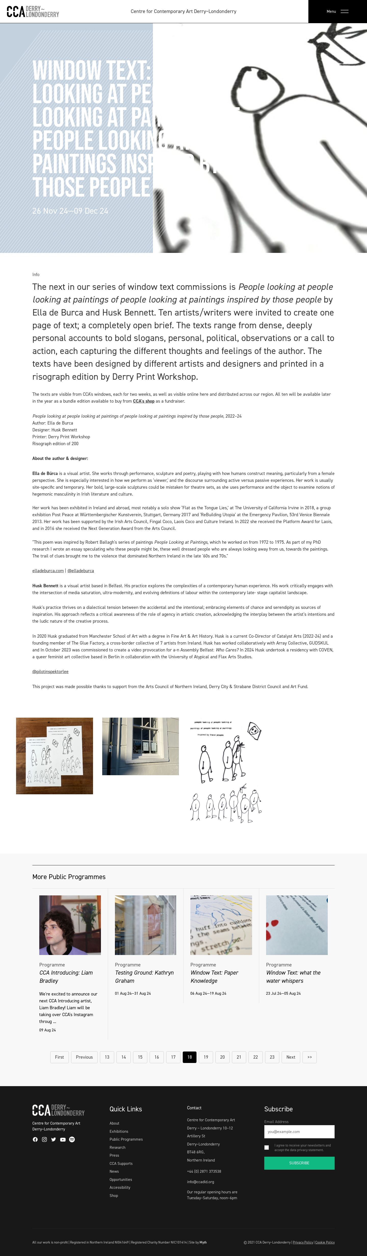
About (114, 1123)
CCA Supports (121, 1163)
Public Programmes (126, 1139)
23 (272, 1057)
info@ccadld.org (200, 1181)
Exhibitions (119, 1131)
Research (117, 1147)
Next (290, 1057)
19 (206, 1057)
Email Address (276, 1121)
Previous (84, 1057)
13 (107, 1057)
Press (114, 1155)
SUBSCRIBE (299, 1163)
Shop (114, 1195)
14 (123, 1057)
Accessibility (120, 1187)
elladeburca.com (48, 571)
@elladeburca (81, 571)
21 (239, 1057)
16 (156, 1057)
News (114, 1171)
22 (255, 1057)
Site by (198, 1242)
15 (140, 1057)
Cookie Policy (325, 1242)
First (59, 1057)
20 (222, 1057)
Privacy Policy (303, 1242)
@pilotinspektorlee (50, 671)
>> (309, 1057)
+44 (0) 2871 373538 (204, 1171)
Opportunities (121, 1179)
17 (173, 1057)
